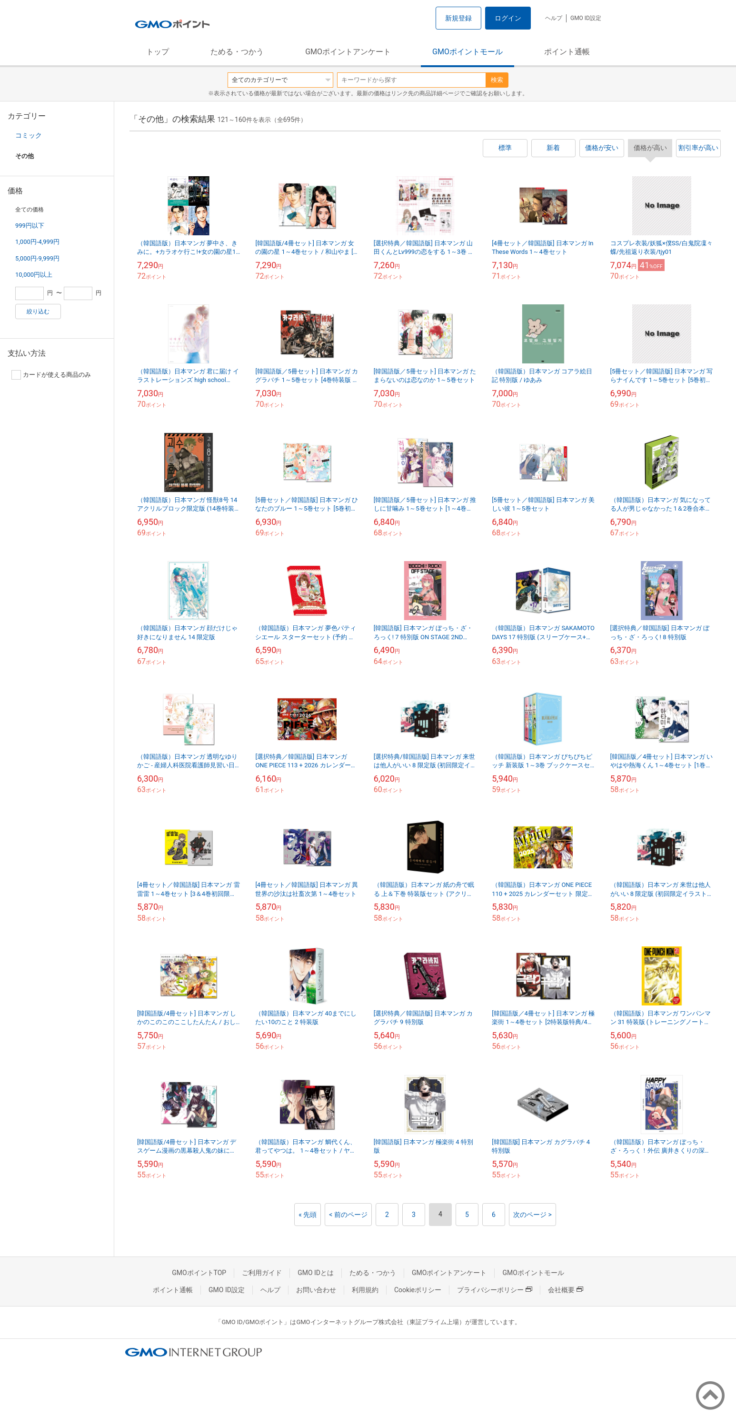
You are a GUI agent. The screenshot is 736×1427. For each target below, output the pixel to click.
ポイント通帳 (567, 51)
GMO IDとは (316, 1272)
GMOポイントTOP (199, 1272)
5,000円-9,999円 (37, 258)
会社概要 (565, 1290)
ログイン (508, 18)
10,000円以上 (33, 274)
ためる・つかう (237, 51)
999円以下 (29, 225)
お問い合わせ (316, 1290)
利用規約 (365, 1290)
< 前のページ (348, 1214)
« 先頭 (307, 1214)
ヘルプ (553, 18)
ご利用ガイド (262, 1272)
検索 (497, 79)
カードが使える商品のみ (51, 375)
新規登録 (458, 18)
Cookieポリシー (417, 1290)
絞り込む (38, 311)
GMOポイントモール (467, 51)
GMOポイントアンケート (348, 51)
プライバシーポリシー (494, 1290)
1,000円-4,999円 (37, 241)
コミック (28, 135)
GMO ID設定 (585, 18)
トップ (157, 51)
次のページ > (532, 1214)
